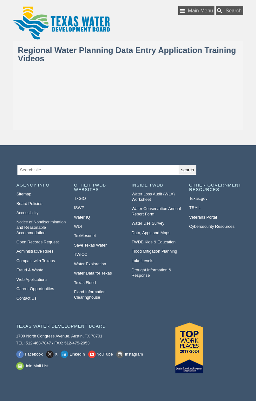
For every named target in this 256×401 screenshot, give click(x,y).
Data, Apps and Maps (151, 232)
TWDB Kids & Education (154, 242)
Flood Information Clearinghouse (90, 294)
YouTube (105, 354)
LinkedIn (77, 354)
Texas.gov (198, 198)
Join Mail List (37, 366)
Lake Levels (142, 260)
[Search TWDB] (229, 10)
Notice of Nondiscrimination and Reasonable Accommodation (41, 227)
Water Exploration (90, 264)
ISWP (79, 207)
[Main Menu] (196, 10)
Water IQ (82, 217)
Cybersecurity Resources (211, 226)
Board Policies (29, 203)
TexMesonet (85, 235)
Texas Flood (85, 282)
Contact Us (26, 298)
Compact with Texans (35, 260)
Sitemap (23, 194)
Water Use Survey (148, 223)
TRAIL (194, 207)
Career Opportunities (35, 288)
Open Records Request (37, 242)
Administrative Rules (35, 251)
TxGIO (80, 198)
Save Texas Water (90, 245)
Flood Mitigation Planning (154, 251)
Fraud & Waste (29, 270)
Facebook (34, 354)
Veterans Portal (203, 217)
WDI (78, 226)
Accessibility (27, 212)
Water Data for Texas (93, 273)
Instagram (134, 354)
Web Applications (32, 279)
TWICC (80, 254)
